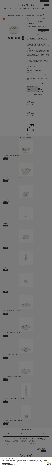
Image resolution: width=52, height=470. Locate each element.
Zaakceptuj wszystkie (6, 464)
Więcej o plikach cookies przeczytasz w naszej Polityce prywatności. (12, 462)
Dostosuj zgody (14, 464)
